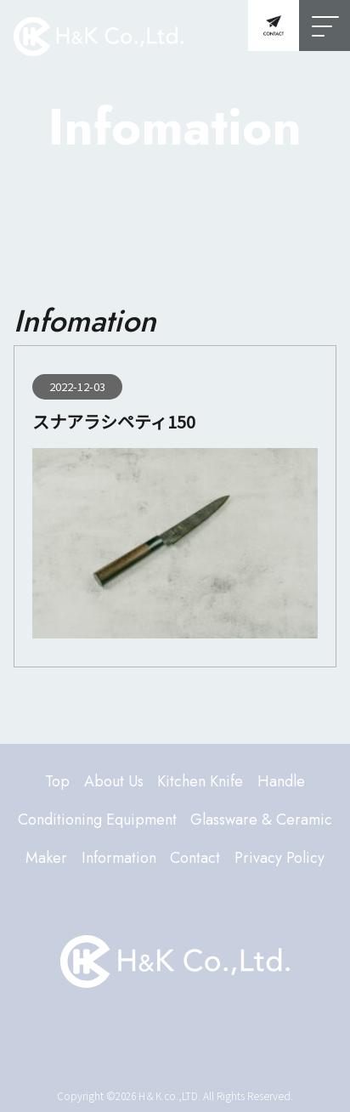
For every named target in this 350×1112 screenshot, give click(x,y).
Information (119, 858)
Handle (281, 781)
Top (57, 781)
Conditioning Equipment (97, 819)
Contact (195, 858)
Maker (46, 858)
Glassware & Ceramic (261, 819)
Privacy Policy (279, 858)
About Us (114, 781)
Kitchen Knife (200, 781)
